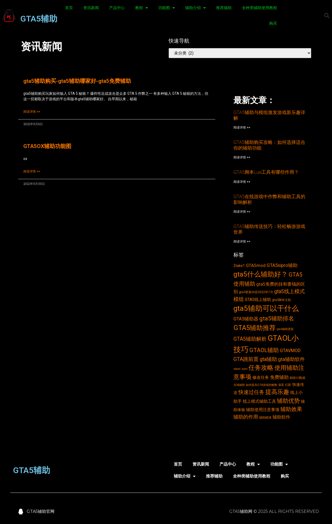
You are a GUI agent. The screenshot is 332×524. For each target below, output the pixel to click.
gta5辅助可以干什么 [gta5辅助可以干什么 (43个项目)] (266, 308)
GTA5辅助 (38, 19)
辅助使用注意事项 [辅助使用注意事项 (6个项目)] (262, 409)
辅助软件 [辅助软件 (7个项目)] (281, 417)
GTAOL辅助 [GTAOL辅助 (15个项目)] (264, 350)
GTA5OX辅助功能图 (47, 146)
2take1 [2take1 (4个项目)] (239, 266)
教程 (141, 7)
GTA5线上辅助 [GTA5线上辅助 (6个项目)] (258, 299)
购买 (273, 23)
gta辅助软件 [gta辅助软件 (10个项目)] (291, 359)
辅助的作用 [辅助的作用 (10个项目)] (245, 417)
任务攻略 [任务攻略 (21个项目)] (260, 367)
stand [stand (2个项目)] (236, 369)
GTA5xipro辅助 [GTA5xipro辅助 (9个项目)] (282, 265)
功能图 (166, 7)
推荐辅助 (224, 7)
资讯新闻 (91, 7)
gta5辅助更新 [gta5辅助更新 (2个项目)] (285, 329)
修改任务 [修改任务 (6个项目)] (260, 377)
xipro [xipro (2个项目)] (244, 369)
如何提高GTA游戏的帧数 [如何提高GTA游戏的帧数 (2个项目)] (261, 385)
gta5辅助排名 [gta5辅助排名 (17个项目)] (276, 318)
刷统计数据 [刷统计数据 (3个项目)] (297, 378)
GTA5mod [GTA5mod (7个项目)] (256, 265)
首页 (69, 7)
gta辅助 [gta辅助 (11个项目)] (268, 359)
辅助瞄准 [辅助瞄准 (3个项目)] (265, 417)
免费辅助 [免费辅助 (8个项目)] (279, 377)
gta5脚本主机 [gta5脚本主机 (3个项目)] (281, 300)
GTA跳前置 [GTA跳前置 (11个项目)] (246, 359)
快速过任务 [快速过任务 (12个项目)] (251, 392)
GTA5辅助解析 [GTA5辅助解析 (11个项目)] (250, 339)
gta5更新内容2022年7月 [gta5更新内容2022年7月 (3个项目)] (256, 292)
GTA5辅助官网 (40, 511)
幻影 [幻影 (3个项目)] (288, 385)
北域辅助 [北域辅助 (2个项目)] (239, 385)
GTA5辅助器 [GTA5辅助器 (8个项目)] (245, 318)
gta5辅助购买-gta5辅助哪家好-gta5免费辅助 (77, 81)
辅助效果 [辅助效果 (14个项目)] (291, 409)
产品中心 (117, 7)
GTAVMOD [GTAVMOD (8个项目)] (290, 350)
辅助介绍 (195, 7)
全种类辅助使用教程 (259, 7)
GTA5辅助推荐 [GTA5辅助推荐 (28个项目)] (254, 328)
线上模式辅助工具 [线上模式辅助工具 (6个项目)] (259, 401)
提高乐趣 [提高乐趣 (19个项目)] (277, 391)
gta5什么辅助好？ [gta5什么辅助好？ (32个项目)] (260, 274)
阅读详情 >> (31, 111)
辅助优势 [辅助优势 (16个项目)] (288, 401)
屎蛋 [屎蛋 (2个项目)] (281, 385)
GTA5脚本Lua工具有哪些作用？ (266, 172)
